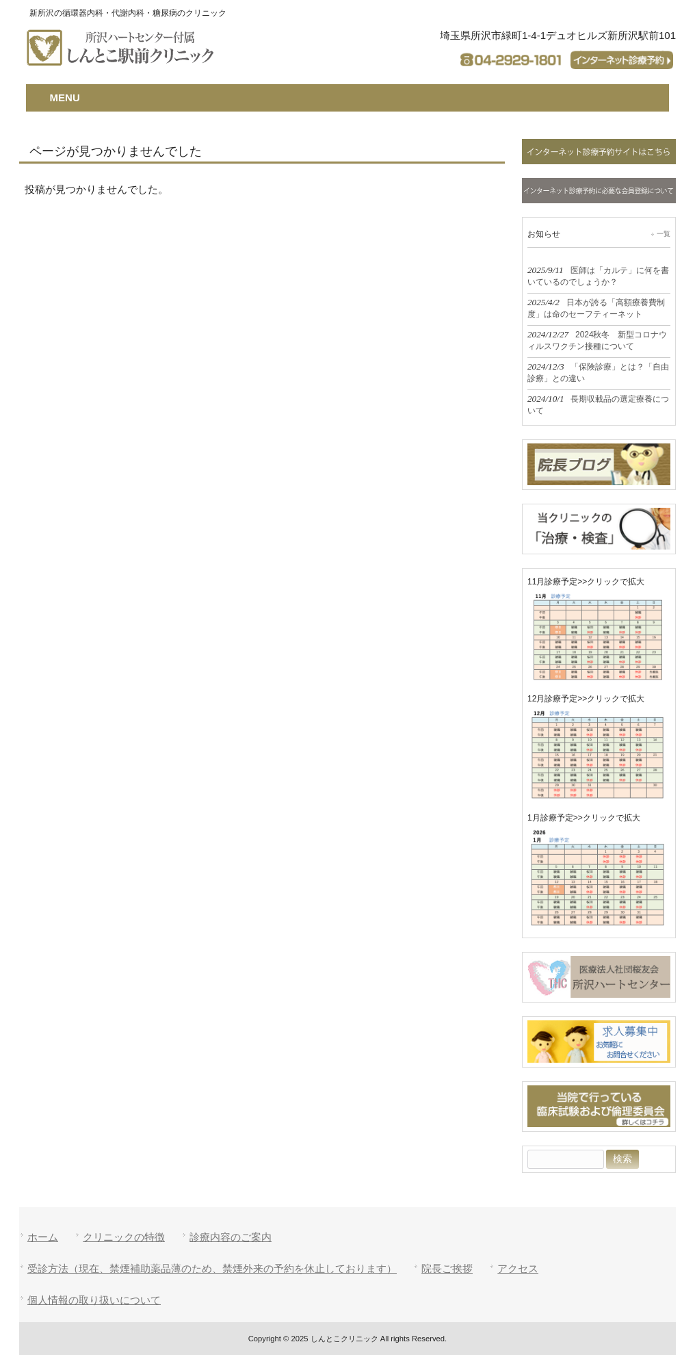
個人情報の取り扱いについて (94, 1300)
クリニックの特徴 (124, 1237)
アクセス (517, 1268)
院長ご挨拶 (447, 1268)
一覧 (663, 233)
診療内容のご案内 (230, 1237)
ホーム (42, 1237)
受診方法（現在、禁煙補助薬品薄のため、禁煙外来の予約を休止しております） (212, 1268)
